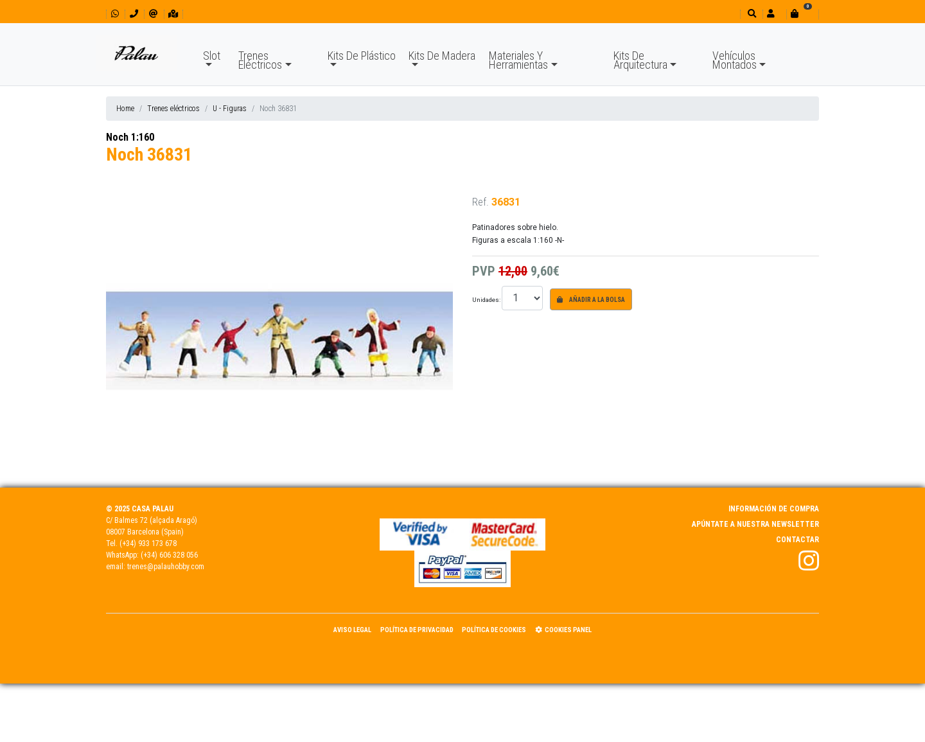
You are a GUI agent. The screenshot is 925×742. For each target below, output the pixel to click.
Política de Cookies (494, 630)
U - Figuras (230, 108)
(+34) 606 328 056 (169, 555)
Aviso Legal (352, 630)
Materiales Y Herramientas (518, 60)
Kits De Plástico (362, 55)
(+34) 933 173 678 (148, 543)
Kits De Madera (442, 55)
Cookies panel (563, 630)
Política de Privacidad (417, 630)
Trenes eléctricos (173, 108)
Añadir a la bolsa (591, 299)
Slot (211, 55)
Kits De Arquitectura (640, 60)
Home (125, 108)
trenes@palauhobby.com (165, 566)
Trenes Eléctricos (260, 60)
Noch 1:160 (130, 137)
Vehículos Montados (734, 60)
